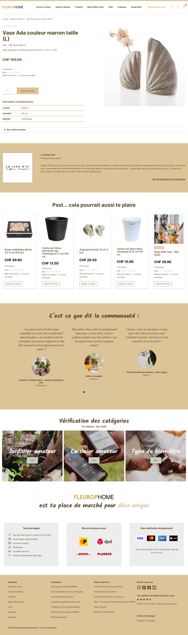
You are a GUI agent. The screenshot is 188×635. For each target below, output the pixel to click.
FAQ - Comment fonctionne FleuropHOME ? (115, 602)
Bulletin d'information (104, 612)
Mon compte (100, 607)
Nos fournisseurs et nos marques (67, 591)
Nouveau (12, 617)
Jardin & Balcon (15, 591)
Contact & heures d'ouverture (108, 586)
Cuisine (11, 596)
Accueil (5, 19)
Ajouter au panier (28, 91)
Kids (10, 607)
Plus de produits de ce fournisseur (169, 179)
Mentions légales (59, 617)
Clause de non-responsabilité (65, 612)
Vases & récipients (17, 19)
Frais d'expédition (13, 72)
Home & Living (15, 586)
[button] (80, 392)
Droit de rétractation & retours (108, 596)
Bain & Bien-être (16, 602)
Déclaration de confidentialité (65, 607)
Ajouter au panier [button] (13, 284)
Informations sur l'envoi (105, 591)
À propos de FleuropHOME (64, 586)
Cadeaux (12, 612)
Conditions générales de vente (65, 602)
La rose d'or (10, 26)
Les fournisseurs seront (62, 596)
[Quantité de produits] (9, 90)
